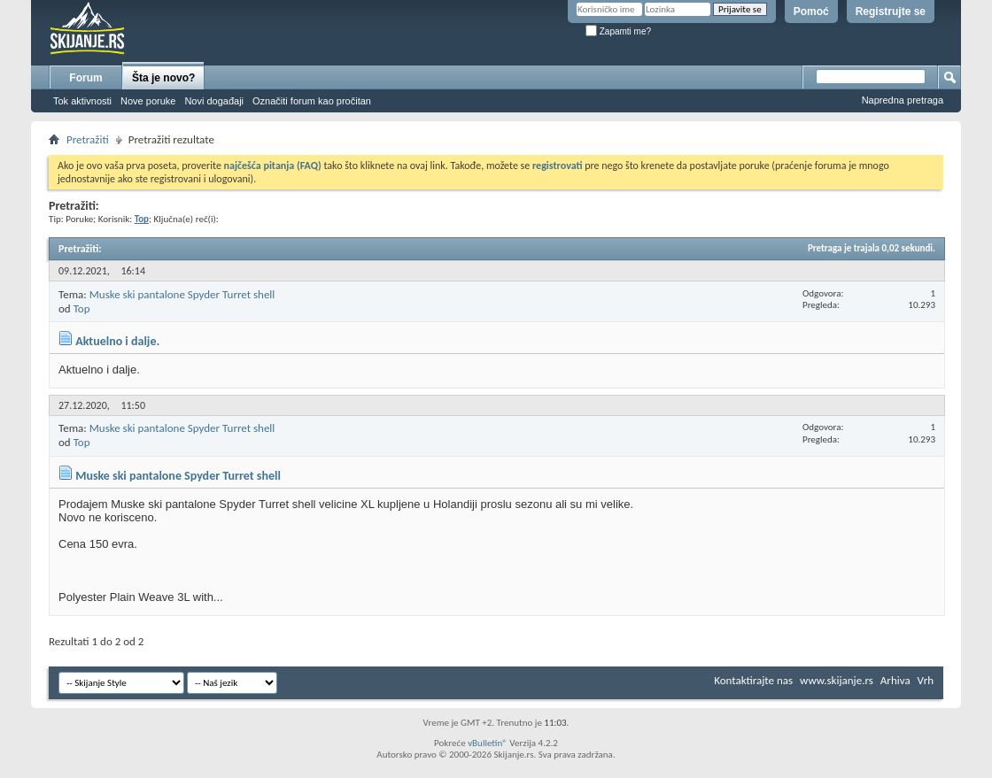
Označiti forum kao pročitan (311, 101)
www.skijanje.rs (836, 680)
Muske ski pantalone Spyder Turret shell (182, 294)
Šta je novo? (163, 78)
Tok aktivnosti (82, 101)
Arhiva (895, 680)
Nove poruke (147, 101)
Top (82, 308)
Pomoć (811, 11)
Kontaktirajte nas (753, 680)
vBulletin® (488, 743)
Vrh (926, 680)
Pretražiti (87, 139)
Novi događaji (214, 101)
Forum (85, 78)
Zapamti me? (618, 31)
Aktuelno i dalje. (117, 341)
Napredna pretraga (902, 100)
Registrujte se (891, 11)
